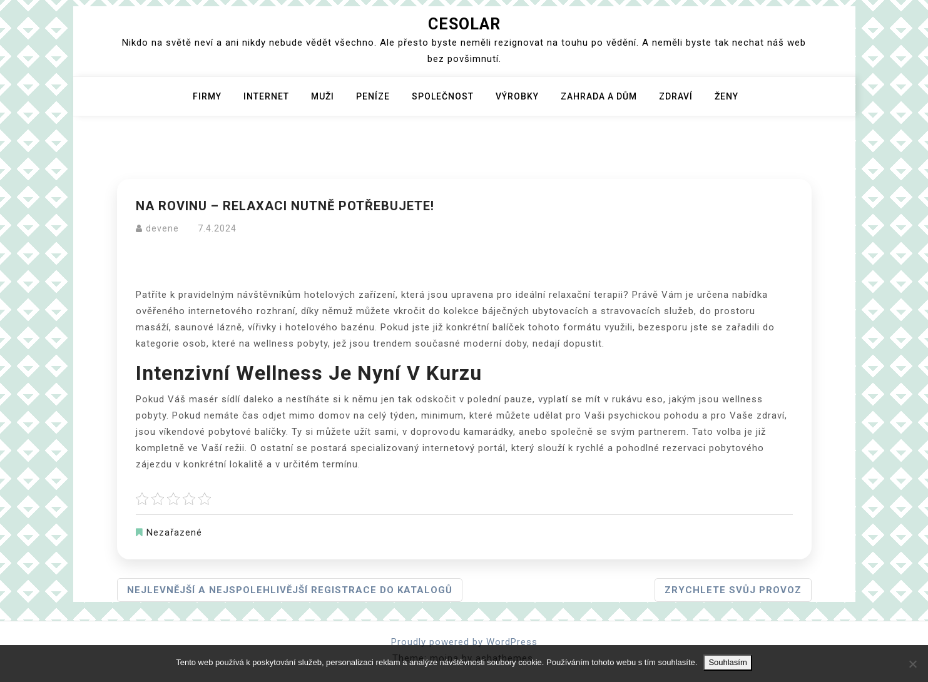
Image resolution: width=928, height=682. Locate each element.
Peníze (373, 96)
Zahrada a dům (599, 96)
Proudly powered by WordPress (464, 642)
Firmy (207, 96)
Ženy (726, 96)
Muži (322, 96)
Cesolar (464, 24)
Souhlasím (727, 662)
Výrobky (517, 96)
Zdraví (676, 96)
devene (162, 228)
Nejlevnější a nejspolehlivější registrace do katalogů (289, 590)
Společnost (443, 96)
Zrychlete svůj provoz (733, 590)
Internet (266, 96)
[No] (912, 664)
